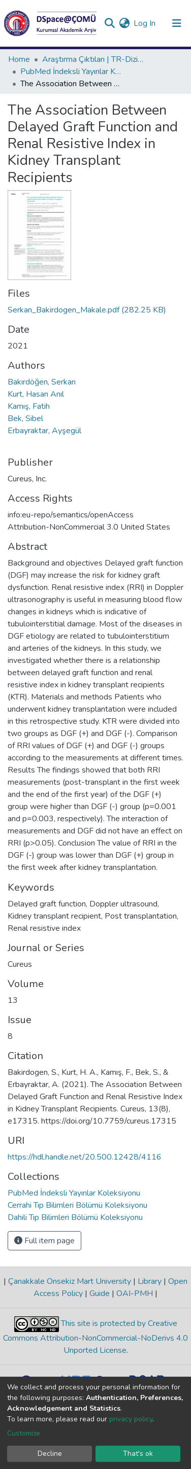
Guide (99, 1293)
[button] (124, 23)
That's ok (138, 1453)
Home (19, 59)
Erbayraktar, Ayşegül (44, 430)
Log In (145, 23)
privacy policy (130, 1419)
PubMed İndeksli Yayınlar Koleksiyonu (71, 71)
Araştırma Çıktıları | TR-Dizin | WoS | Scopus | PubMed (93, 59)
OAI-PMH (134, 1293)
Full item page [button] (44, 1240)
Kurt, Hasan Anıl (36, 394)
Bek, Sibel (25, 418)
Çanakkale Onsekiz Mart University (69, 1281)
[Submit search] (109, 23)
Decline (50, 1453)
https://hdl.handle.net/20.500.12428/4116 (85, 1157)
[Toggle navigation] (177, 23)
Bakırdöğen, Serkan (42, 382)
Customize (23, 1433)
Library (150, 1281)
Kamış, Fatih (29, 406)
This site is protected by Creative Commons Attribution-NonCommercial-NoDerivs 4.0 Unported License (95, 1337)
